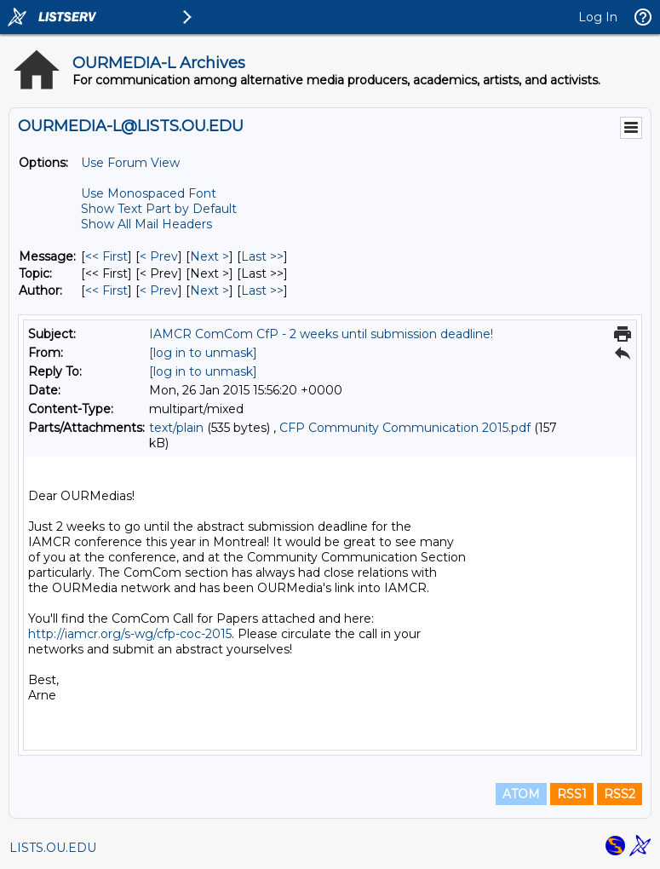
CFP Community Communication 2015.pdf (405, 427)
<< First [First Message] (106, 256)
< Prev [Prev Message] (159, 256)
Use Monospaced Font (148, 193)
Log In (597, 17)
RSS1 (572, 794)
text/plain (176, 427)
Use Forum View (130, 162)
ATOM (521, 794)
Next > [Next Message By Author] (209, 290)
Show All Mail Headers (146, 224)
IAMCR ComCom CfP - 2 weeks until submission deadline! (321, 334)
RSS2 (619, 794)
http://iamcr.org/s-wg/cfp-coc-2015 (130, 634)
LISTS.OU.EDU (52, 847)
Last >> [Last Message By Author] (262, 290)
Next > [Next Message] (209, 256)
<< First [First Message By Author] (106, 290)
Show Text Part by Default (159, 208)
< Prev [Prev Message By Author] (159, 290)
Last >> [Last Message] (262, 256)
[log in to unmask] (203, 352)
